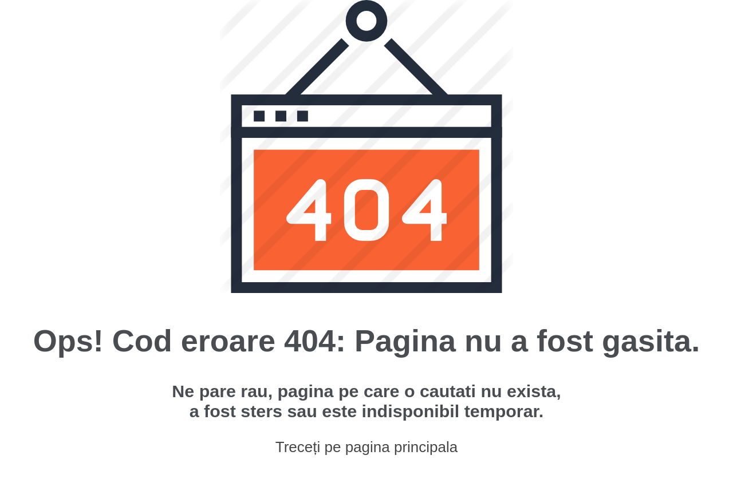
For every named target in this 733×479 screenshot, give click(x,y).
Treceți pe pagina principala (366, 447)
